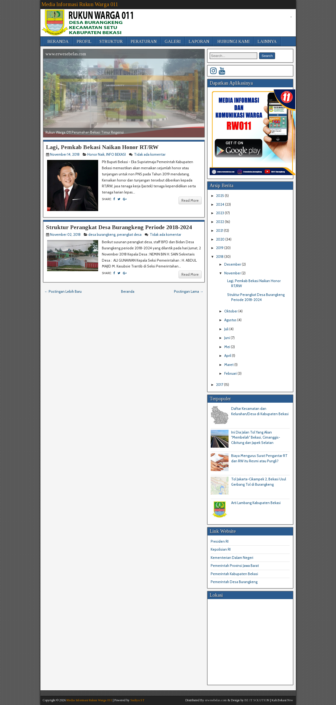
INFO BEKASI (116, 154)
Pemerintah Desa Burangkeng (234, 582)
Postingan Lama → (188, 291)
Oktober (231, 311)
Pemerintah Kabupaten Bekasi (234, 574)
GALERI (173, 41)
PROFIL (84, 41)
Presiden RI (220, 541)
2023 (220, 213)
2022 (220, 222)
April (228, 355)
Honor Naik (96, 154)
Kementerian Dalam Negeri (232, 557)
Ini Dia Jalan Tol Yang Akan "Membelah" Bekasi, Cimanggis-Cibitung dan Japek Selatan (255, 437)
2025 (220, 195)
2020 (220, 239)
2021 (220, 230)
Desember (233, 264)
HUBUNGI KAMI (233, 41)
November (233, 273)
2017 (220, 384)
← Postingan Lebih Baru (63, 291)
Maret (229, 364)
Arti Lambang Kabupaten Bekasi (256, 503)
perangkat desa (129, 234)
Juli (226, 329)
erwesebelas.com (216, 700)
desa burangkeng (101, 234)
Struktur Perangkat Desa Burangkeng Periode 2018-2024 (119, 227)
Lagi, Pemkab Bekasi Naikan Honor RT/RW (102, 147)
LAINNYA (267, 41)
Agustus (230, 320)
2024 (220, 204)
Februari (231, 373)
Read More (190, 200)
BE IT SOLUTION (256, 700)
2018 (220, 256)
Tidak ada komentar (150, 154)
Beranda (127, 291)
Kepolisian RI (221, 549)
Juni (227, 338)
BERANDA (58, 41)
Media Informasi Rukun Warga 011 (80, 4)
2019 (220, 248)
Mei (227, 347)
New (290, 700)
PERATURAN (144, 41)
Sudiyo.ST (137, 700)
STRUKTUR (111, 41)
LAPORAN (199, 41)
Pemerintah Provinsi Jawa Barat (235, 565)
